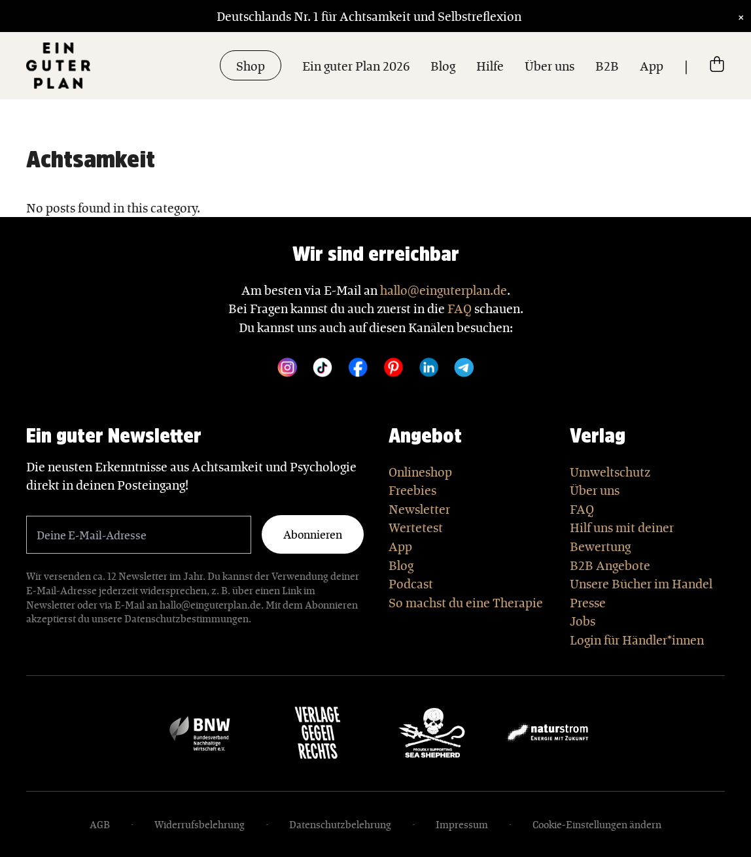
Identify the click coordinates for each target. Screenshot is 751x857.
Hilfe (490, 65)
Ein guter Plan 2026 (356, 65)
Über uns (549, 65)
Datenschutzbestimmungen (186, 618)
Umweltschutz (610, 471)
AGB (100, 825)
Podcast (411, 583)
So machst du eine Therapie (466, 602)
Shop (250, 65)
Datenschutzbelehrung (340, 825)
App (651, 65)
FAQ (459, 308)
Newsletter (419, 508)
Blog (442, 65)
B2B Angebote (610, 565)
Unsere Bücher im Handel (641, 583)
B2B (607, 65)
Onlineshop (420, 471)
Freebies (412, 489)
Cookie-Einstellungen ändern (597, 825)
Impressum (462, 825)
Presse (588, 602)
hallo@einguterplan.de (443, 289)
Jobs (582, 620)
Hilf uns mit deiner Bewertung (622, 536)
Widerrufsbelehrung (199, 825)
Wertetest (416, 527)
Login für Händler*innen (637, 639)
